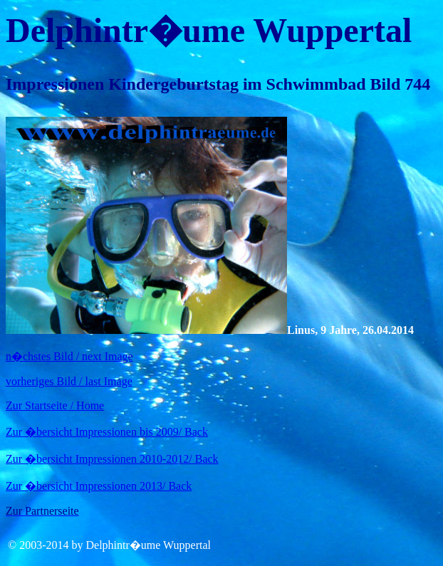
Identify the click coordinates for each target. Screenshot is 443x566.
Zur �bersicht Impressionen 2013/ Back (99, 486)
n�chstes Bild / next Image (69, 356)
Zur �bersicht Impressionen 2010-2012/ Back (112, 459)
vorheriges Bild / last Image (69, 381)
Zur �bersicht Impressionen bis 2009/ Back (107, 432)
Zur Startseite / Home (55, 405)
